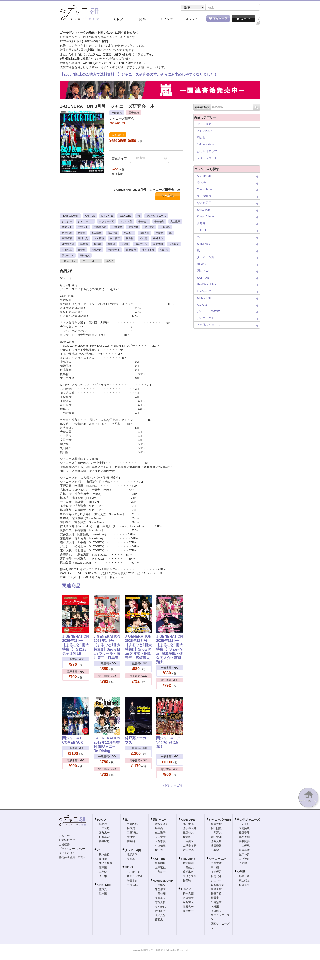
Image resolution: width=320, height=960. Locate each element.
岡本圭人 (160, 898)
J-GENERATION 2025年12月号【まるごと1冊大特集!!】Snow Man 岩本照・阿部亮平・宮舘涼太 (138, 647)
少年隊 (201, 223)
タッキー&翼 (133, 850)
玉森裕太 (174, 244)
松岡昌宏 (104, 837)
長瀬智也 (104, 841)
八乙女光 (160, 915)
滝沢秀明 (158, 244)
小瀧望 (215, 850)
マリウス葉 (126, 222)
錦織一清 (244, 876)
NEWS (201, 264)
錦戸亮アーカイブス (137, 741)
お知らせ (64, 836)
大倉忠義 (67, 233)
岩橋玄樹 (144, 233)
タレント (191, 19)
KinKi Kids (203, 244)
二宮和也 (83, 227)
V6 (138, 216)
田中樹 (81, 250)
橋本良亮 (188, 894)
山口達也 (104, 828)
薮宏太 (159, 920)
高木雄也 (160, 907)
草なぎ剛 (244, 837)
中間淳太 (216, 833)
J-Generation (69, 261)
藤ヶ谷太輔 (148, 250)
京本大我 (216, 863)
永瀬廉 (124, 244)
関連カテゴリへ (175, 786)
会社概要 (64, 844)
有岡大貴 (83, 238)
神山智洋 (216, 837)
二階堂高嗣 (100, 227)
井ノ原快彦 (105, 863)
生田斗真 (67, 250)
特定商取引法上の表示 (72, 857)
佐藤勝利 (133, 227)
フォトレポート (91, 261)
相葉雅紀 (96, 250)
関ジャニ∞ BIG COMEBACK (74, 741)
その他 (243, 863)
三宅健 (103, 872)
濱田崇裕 (216, 846)
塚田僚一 (188, 911)
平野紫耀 (67, 238)
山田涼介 (160, 885)
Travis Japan (205, 189)
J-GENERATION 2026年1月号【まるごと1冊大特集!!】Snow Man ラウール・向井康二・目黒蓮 (107, 647)
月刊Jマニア (205, 131)
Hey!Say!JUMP (70, 216)
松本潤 (143, 238)
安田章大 (96, 233)
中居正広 (244, 824)
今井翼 (131, 859)
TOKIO (201, 230)
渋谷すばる (141, 244)
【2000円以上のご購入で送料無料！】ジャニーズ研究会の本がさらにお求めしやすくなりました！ (138, 75)
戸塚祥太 (188, 898)
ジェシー (67, 222)
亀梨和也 (67, 227)
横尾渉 (84, 244)
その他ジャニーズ (156, 216)
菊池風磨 (131, 250)
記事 (142, 19)
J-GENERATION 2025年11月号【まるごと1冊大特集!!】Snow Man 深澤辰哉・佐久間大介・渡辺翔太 (169, 649)
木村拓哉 (99, 238)
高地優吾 (216, 872)
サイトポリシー (68, 853)
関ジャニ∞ (68, 256)
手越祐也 (132, 885)
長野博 (103, 859)
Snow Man (203, 210)
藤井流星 (216, 841)
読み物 (109, 261)
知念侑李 (160, 889)
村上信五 (115, 238)
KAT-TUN (90, 216)
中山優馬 (244, 846)
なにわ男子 (204, 203)
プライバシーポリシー (72, 849)
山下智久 (244, 859)
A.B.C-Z (202, 305)
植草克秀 (244, 885)
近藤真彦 (244, 850)
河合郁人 (188, 902)
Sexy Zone (125, 216)
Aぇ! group (204, 176)
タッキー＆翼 (106, 222)
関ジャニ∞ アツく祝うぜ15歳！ (168, 743)
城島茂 (103, 824)
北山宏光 (149, 227)
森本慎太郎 (68, 244)
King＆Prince (205, 217)
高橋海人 (85, 256)
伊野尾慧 (117, 227)
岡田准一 (128, 233)
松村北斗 (158, 238)
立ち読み (168, 196)
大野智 (81, 233)
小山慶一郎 (133, 872)
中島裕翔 (159, 222)
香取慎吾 (244, 841)
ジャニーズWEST (208, 311)
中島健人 (143, 222)
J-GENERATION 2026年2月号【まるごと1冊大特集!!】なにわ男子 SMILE (75, 645)
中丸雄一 (160, 872)
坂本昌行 (104, 854)
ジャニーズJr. (85, 222)
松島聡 (129, 238)
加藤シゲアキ (135, 876)
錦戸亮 (164, 250)
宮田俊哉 (112, 233)
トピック (166, 19)
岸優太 (159, 233)
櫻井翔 (111, 244)
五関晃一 (188, 907)
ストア (118, 19)
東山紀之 (244, 880)
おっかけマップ (207, 151)
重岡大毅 (216, 824)
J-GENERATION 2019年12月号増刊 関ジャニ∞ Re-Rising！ (107, 745)
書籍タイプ (119, 159)
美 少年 (201, 183)
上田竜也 (160, 868)
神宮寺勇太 (114, 250)
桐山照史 (216, 828)
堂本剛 (103, 894)
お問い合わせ (67, 840)
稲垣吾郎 (244, 833)
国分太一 (104, 833)
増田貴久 (132, 881)
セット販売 (204, 124)
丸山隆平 (175, 222)
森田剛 (103, 868)
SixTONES (204, 196)
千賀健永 (165, 227)
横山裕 (97, 244)
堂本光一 (104, 889)
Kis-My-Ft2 (107, 216)
